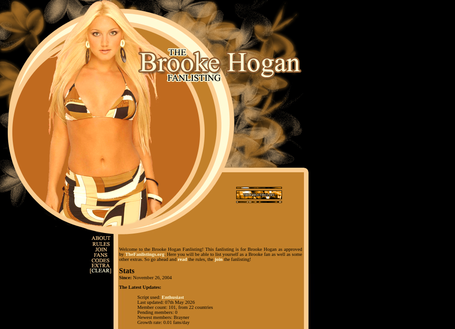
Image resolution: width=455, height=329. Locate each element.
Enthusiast (173, 297)
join (219, 259)
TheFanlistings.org (144, 254)
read (182, 259)
